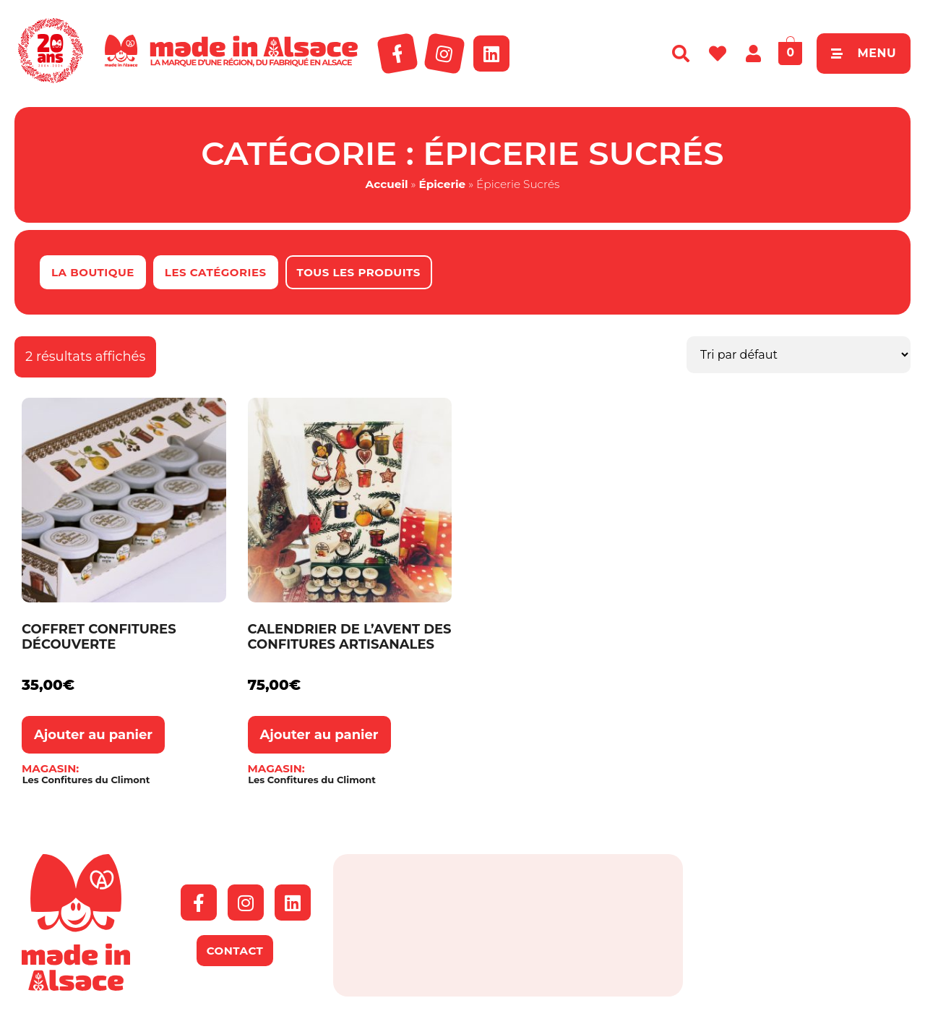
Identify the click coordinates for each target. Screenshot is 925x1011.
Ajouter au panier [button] (93, 735)
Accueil (387, 184)
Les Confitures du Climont (86, 780)
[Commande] (799, 354)
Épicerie (441, 184)
